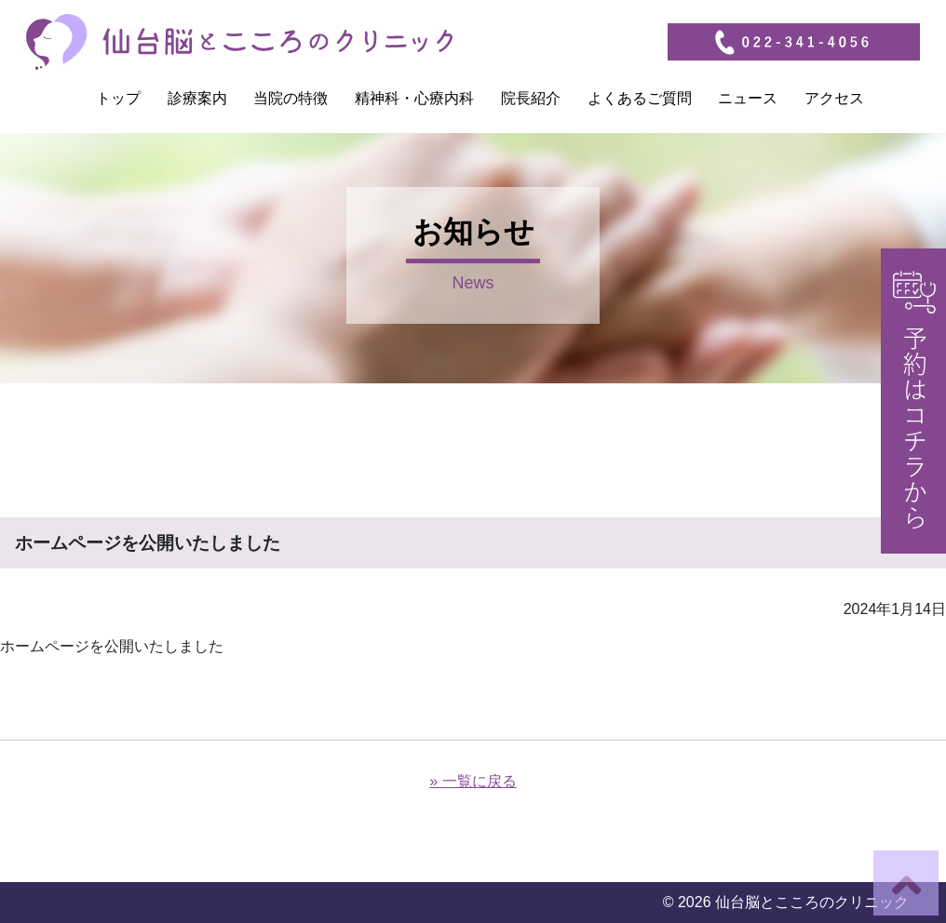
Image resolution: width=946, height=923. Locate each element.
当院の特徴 (290, 98)
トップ (118, 98)
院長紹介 (531, 98)
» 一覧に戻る (472, 781)
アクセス (834, 98)
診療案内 (197, 98)
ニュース (747, 98)
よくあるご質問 (640, 98)
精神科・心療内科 (414, 98)
